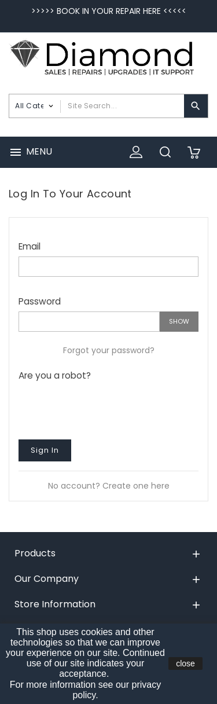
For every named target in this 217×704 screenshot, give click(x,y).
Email (30, 246)
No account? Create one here (109, 486)
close (185, 663)
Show (179, 321)
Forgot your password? (109, 350)
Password (40, 301)
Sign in (45, 450)
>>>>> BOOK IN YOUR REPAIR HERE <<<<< (108, 11)
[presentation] (106, 407)
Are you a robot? (55, 375)
